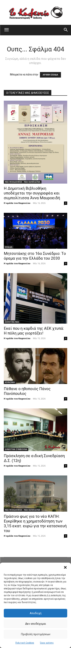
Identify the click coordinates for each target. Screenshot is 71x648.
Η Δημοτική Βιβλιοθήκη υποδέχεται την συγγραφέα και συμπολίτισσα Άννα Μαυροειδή (32, 193)
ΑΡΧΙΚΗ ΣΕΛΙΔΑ (50, 75)
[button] (65, 567)
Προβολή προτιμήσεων (35, 634)
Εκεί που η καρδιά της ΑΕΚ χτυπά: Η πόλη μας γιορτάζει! (34, 330)
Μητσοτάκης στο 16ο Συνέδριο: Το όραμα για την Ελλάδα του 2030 (35, 256)
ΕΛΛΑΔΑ (8, 247)
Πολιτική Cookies (24, 643)
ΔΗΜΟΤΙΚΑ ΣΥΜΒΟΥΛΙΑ (16, 449)
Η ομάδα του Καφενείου (17, 203)
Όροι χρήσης (47, 643)
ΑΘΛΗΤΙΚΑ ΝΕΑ (12, 322)
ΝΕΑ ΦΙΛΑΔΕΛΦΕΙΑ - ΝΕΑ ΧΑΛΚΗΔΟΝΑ (22, 182)
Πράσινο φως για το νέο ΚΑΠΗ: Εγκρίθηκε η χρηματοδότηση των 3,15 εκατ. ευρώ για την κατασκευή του (35, 523)
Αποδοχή (35, 613)
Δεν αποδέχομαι (35, 623)
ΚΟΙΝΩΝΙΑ (10, 382)
